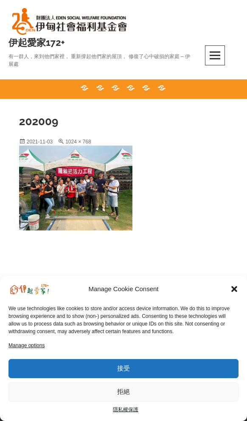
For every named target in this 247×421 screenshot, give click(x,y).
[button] (234, 289)
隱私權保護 (125, 410)
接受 (123, 368)
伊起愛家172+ (36, 42)
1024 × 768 (78, 142)
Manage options (26, 345)
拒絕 (123, 391)
